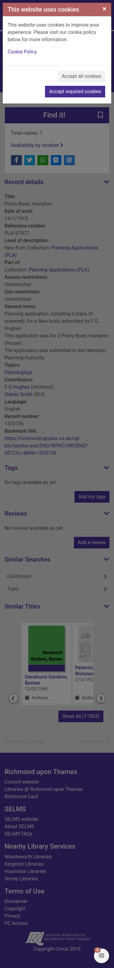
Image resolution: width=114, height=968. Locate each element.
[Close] (104, 8)
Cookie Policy (22, 52)
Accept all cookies (81, 76)
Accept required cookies (75, 91)
